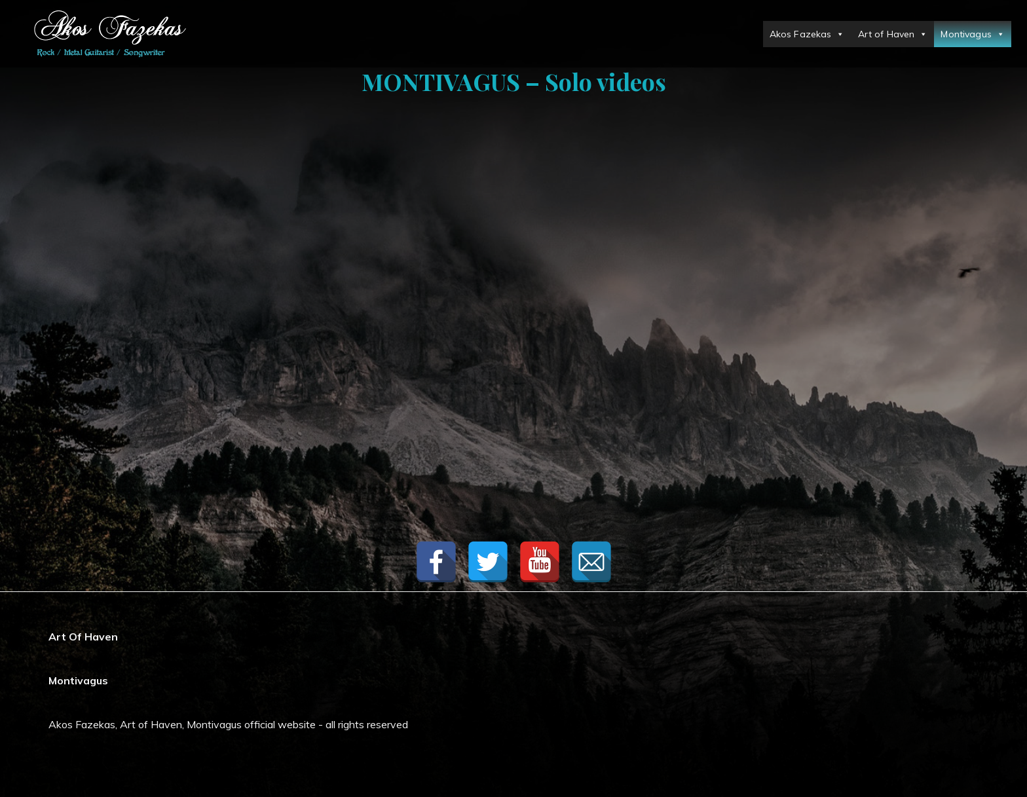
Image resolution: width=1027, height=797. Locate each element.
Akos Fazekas (807, 34)
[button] (837, 34)
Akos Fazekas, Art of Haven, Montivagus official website (182, 724)
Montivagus (973, 34)
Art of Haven (893, 34)
